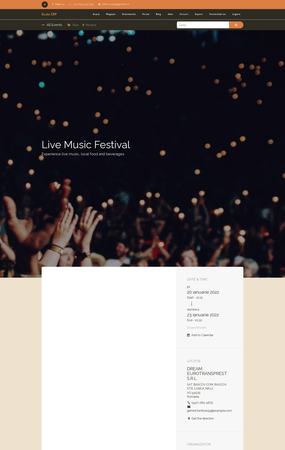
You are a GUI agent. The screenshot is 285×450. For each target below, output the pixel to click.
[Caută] (236, 24)
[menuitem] (96, 14)
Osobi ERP (49, 14)
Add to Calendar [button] (202, 335)
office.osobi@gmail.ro (115, 4)
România (89, 25)
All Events (52, 25)
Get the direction (203, 418)
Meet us (58, 4)
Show (73, 25)
